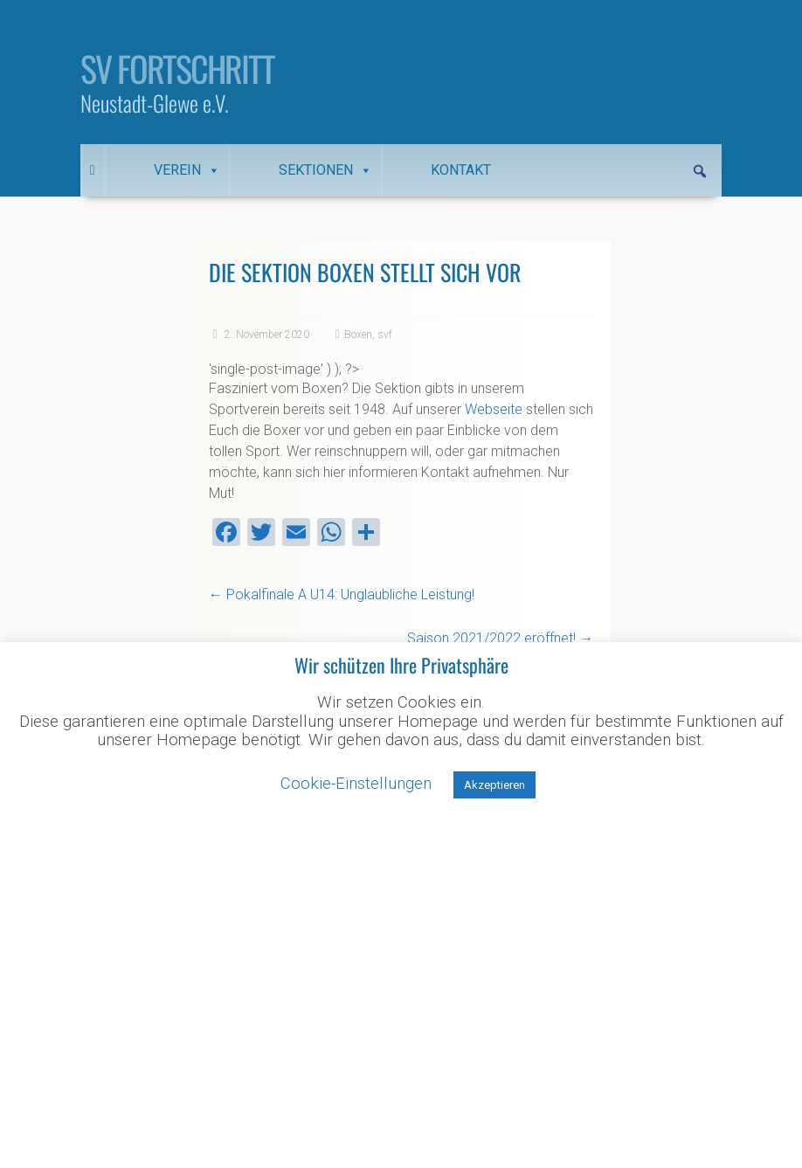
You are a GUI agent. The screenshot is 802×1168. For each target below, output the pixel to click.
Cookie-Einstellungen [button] (356, 783)
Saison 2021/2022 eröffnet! (500, 638)
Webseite (493, 409)
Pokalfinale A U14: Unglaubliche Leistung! (341, 594)
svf (384, 334)
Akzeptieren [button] (494, 784)
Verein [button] (187, 170)
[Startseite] (92, 170)
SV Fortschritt (177, 68)
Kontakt (461, 170)
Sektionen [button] (325, 170)
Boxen (358, 334)
